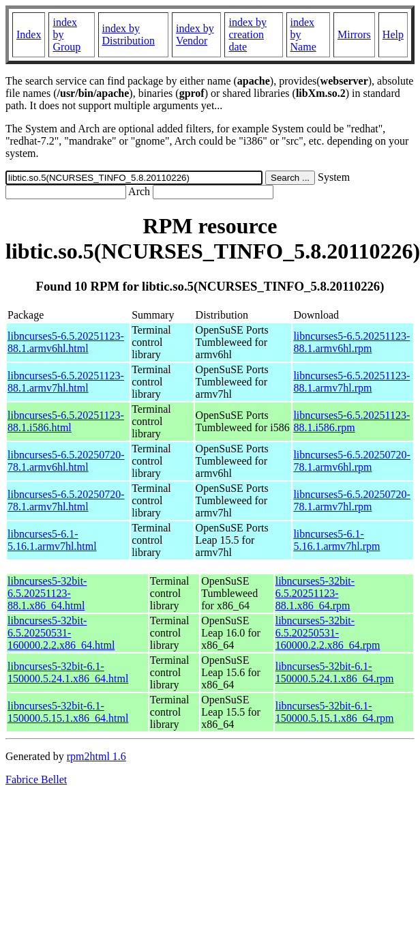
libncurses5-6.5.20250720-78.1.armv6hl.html (66, 461)
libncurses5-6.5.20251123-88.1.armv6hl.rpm (351, 342)
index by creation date (247, 34)
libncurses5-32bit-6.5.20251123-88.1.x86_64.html (47, 593)
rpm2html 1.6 (96, 756)
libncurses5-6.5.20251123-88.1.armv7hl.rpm (351, 382)
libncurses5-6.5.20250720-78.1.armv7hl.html (66, 500)
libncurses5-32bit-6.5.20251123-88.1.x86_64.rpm (315, 593)
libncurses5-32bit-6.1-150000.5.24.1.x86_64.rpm (334, 672)
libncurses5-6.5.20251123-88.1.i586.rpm (351, 421)
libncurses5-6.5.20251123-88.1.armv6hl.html (65, 342)
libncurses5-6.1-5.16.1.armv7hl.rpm (336, 540)
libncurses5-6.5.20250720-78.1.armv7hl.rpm (351, 500)
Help (393, 34)
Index (28, 34)
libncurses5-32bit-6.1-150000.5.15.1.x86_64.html (67, 712)
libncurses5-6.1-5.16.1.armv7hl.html (52, 540)
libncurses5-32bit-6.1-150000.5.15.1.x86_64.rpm (334, 712)
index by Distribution (128, 34)
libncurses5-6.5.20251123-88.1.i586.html (65, 421)
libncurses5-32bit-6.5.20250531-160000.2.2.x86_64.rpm (327, 633)
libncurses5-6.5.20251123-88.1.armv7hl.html (65, 382)
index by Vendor (195, 34)
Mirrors (354, 34)
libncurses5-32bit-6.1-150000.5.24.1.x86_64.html (67, 672)
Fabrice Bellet (36, 779)
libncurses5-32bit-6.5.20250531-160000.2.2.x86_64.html (61, 633)
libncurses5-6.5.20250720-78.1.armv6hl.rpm (351, 461)
